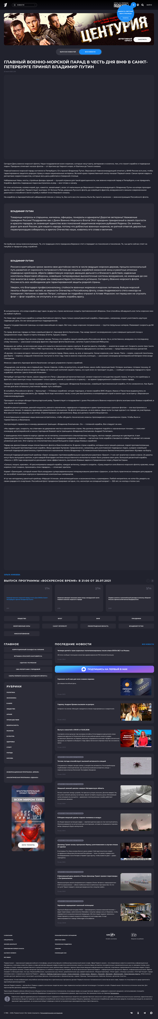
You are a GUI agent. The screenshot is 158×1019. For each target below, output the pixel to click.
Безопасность (13, 725)
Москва (10, 758)
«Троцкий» (101, 974)
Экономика (11, 698)
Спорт (9, 747)
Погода (10, 753)
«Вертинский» (118, 974)
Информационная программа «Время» (23, 772)
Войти (149, 5)
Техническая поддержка (63, 944)
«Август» (43, 974)
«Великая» (109, 974)
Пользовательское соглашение (66, 935)
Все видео (7, 957)
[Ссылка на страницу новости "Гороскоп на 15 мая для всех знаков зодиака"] (104, 686)
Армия (9, 714)
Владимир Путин (136, 626)
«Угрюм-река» (85, 974)
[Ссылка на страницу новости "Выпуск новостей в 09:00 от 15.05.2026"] (104, 738)
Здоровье (11, 742)
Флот (60, 618)
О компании (8, 935)
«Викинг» (94, 974)
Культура (10, 736)
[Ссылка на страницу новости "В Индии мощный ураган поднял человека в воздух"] (104, 822)
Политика (11, 692)
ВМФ (98, 618)
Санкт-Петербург (60, 626)
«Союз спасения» (73, 974)
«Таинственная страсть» (132, 974)
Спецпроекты (8, 940)
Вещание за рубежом (137, 936)
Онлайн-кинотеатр (10, 944)
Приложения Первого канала (14, 948)
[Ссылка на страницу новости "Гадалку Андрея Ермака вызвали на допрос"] (104, 712)
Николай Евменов (21, 633)
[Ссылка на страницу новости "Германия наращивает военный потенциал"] (104, 912)
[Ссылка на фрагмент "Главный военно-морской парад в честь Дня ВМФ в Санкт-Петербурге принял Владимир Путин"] (28, 598)
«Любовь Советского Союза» (56, 974)
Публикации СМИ (60, 953)
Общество (22, 618)
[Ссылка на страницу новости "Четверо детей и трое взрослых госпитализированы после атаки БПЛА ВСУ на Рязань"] (104, 654)
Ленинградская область (98, 626)
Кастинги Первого (10, 953)
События (58, 948)
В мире (9, 703)
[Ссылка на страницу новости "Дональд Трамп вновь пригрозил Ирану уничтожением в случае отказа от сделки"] (104, 851)
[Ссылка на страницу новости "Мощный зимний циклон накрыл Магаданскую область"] (104, 794)
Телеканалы (114, 993)
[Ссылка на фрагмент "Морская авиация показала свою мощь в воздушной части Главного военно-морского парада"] (79, 598)
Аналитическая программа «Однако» (22, 777)
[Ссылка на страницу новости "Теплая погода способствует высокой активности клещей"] (104, 765)
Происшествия (13, 720)
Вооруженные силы (21, 626)
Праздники (136, 618)
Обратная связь (60, 940)
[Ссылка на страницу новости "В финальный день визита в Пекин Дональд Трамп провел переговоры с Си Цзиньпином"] (104, 882)
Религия (10, 731)
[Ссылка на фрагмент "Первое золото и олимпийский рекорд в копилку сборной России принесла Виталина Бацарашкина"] (130, 598)
